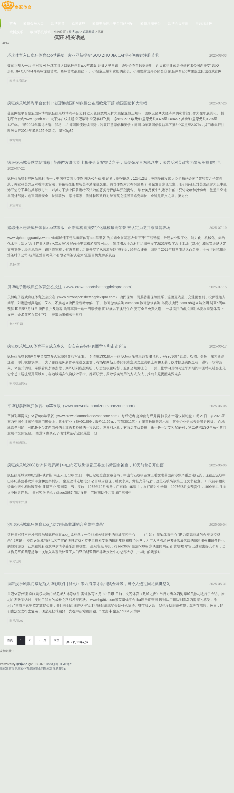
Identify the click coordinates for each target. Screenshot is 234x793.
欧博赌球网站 (18, 442)
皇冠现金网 (36, 668)
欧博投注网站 (18, 383)
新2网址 (61, 668)
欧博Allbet (16, 620)
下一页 (42, 640)
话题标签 (89, 31)
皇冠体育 (23, 668)
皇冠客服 (50, 668)
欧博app (74, 31)
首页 (10, 640)
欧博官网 (15, 140)
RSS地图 (52, 664)
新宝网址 (15, 205)
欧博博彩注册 (18, 502)
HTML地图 (65, 664)
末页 (56, 640)
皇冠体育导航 (9, 668)
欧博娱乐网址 (18, 80)
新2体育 (15, 264)
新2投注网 (16, 324)
